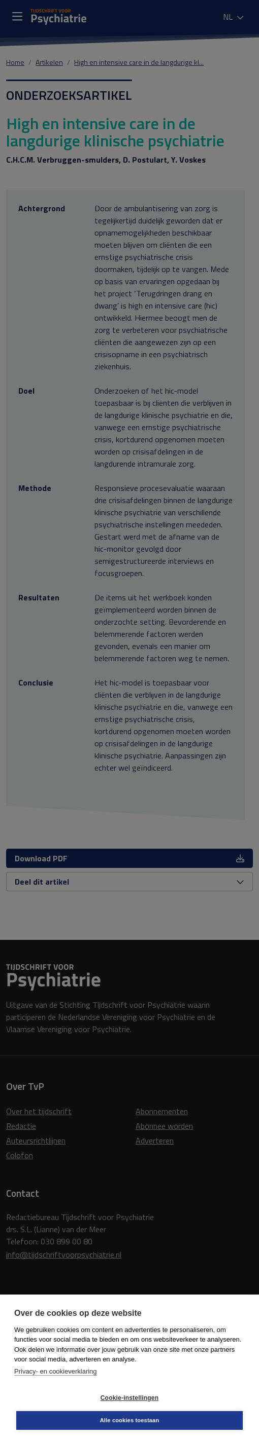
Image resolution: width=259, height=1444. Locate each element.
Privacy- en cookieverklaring (55, 1371)
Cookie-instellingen (129, 1397)
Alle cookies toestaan (129, 1420)
